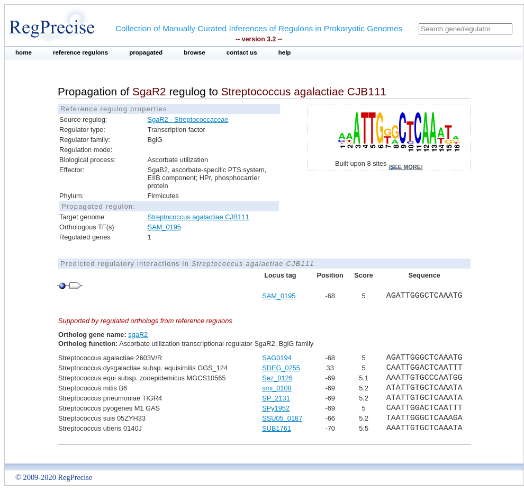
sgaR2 (138, 334)
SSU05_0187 (282, 418)
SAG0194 (277, 358)
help (284, 52)
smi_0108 (277, 388)
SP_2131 (276, 398)
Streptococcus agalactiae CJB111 (198, 217)
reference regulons (80, 52)
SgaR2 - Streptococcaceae (188, 119)
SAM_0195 (164, 227)
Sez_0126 (277, 378)
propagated (145, 52)
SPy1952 (276, 408)
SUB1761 (276, 428)
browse (194, 52)
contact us (242, 52)
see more (405, 167)
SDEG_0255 (281, 368)
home (23, 52)
